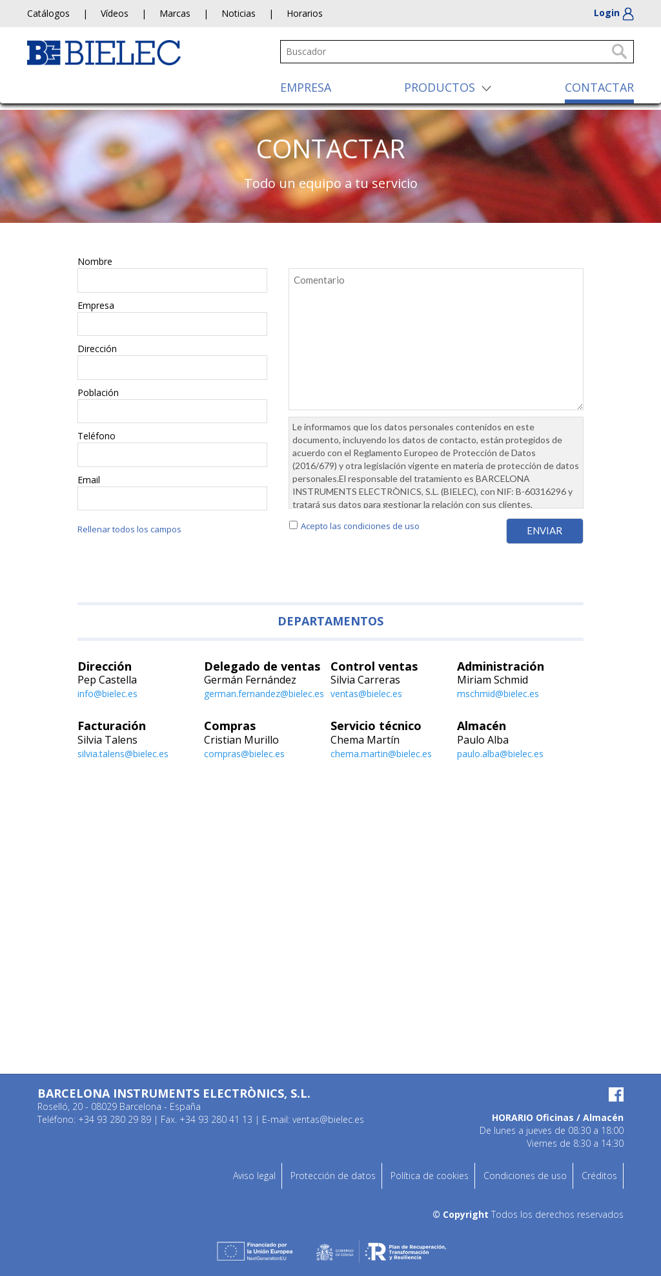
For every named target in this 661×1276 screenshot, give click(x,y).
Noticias (238, 13)
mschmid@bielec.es (498, 693)
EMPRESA (305, 87)
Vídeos (114, 13)
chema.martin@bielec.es (381, 754)
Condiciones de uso (525, 1175)
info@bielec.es (107, 693)
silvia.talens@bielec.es (122, 754)
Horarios (305, 13)
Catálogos (48, 13)
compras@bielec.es (244, 754)
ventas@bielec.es (366, 693)
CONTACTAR (599, 87)
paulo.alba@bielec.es (500, 754)
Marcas (174, 13)
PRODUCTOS (439, 87)
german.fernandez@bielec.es (264, 693)
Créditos (599, 1175)
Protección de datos (333, 1175)
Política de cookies (430, 1175)
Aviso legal (254, 1175)
